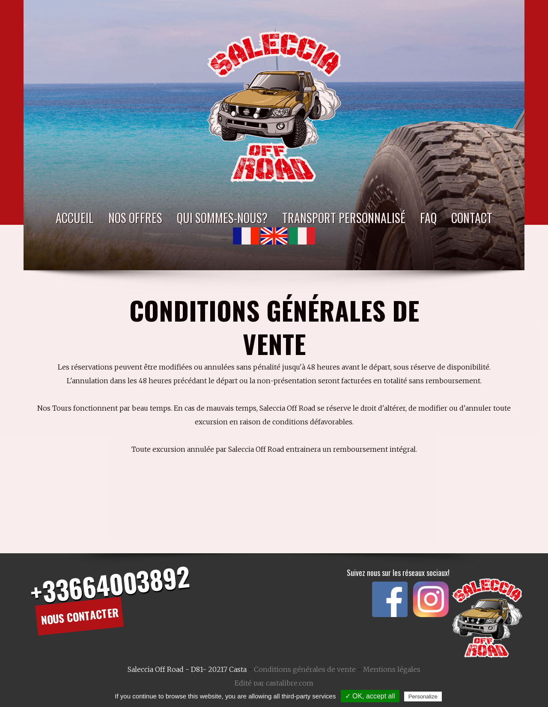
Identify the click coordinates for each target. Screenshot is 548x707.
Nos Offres (135, 218)
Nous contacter (79, 616)
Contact (471, 218)
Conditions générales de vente (305, 669)
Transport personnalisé (343, 218)
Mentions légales (391, 669)
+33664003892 (109, 584)
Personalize (423, 696)
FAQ (428, 218)
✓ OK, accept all (370, 696)
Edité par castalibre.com (274, 683)
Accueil (75, 218)
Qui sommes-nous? (222, 218)
